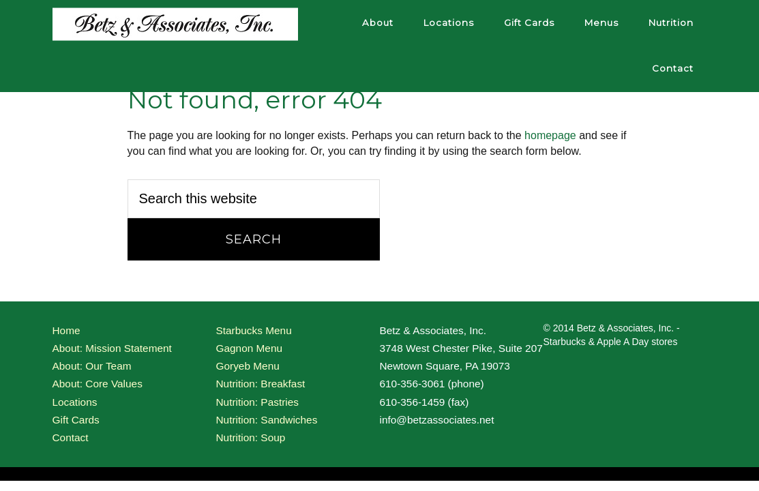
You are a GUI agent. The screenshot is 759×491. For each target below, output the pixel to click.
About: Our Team (92, 366)
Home (66, 330)
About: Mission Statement (112, 348)
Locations (75, 402)
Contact (71, 437)
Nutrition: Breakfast (261, 383)
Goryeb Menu (248, 366)
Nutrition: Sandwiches (267, 420)
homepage (550, 135)
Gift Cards (76, 420)
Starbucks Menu (254, 330)
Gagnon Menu (249, 348)
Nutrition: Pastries (257, 402)
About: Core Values (98, 383)
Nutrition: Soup (251, 437)
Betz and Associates (175, 24)
